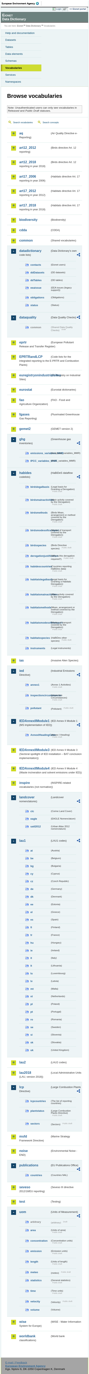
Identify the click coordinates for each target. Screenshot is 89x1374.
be (31, 858)
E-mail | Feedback (16, 1362)
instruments (37, 648)
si (31, 1034)
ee (31, 904)
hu (32, 942)
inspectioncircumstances (40, 695)
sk (31, 1042)
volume (35, 1309)
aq (21, 133)
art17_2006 (27, 176)
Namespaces (13, 81)
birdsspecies (38, 545)
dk (31, 896)
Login (58, 9)
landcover (27, 797)
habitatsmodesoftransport (40, 622)
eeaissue (35, 287)
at (31, 850)
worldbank (27, 1336)
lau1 (22, 840)
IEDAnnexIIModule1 (34, 721)
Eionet (20, 26)
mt (32, 988)
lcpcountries (38, 1101)
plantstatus (37, 1110)
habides (25, 473)
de (31, 888)
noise (23, 1151)
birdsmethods (39, 512)
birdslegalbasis (39, 486)
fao (21, 400)
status (34, 305)
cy (31, 873)
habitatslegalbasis (40, 579)
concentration (39, 1240)
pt (31, 1011)
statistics (36, 1280)
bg (32, 866)
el (31, 912)
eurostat (25, 389)
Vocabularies (13, 67)
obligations (37, 297)
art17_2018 (27, 205)
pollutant (35, 708)
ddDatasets (37, 272)
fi (31, 927)
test (22, 1201)
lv (31, 981)
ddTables (36, 280)
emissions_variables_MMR (40, 453)
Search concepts (51, 122)
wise (22, 1321)
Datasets (10, 39)
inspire (24, 783)
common (26, 240)
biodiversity (28, 219)
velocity (35, 1301)
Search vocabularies (23, 122)
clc (32, 811)
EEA (21, 3)
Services (10, 74)
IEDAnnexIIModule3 (34, 750)
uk (31, 1050)
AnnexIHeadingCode (40, 734)
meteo (34, 1272)
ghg (22, 439)
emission (36, 1251)
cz (31, 881)
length (34, 1261)
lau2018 (25, 1072)
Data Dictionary (33, 26)
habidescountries (40, 566)
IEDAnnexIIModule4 (34, 768)
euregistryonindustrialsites (34, 375)
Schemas (11, 60)
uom (22, 1212)
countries (36, 1175)
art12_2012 (27, 147)
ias (21, 660)
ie (31, 950)
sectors (35, 1123)
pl (31, 1004)
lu (31, 973)
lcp (21, 1087)
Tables (9, 47)
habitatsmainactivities (40, 594)
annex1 (34, 684)
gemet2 (25, 429)
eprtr (23, 342)
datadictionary (30, 251)
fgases (24, 414)
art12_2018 (27, 162)
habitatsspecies (40, 637)
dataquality (27, 317)
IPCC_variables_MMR (40, 460)
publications (28, 1165)
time (33, 1290)
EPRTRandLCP (31, 356)
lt (31, 965)
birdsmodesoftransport (40, 530)
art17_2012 (27, 191)
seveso (24, 1187)
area (33, 1230)
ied (21, 670)
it (31, 958)
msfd (23, 1136)
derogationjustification (40, 555)
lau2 (22, 1062)
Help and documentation (20, 33)
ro (31, 1019)
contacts (35, 264)
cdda (23, 230)
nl (31, 996)
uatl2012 (35, 826)
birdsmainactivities (40, 499)
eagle (33, 818)
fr (31, 935)
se (31, 1027)
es (31, 919)
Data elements (14, 53)
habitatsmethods (40, 607)
